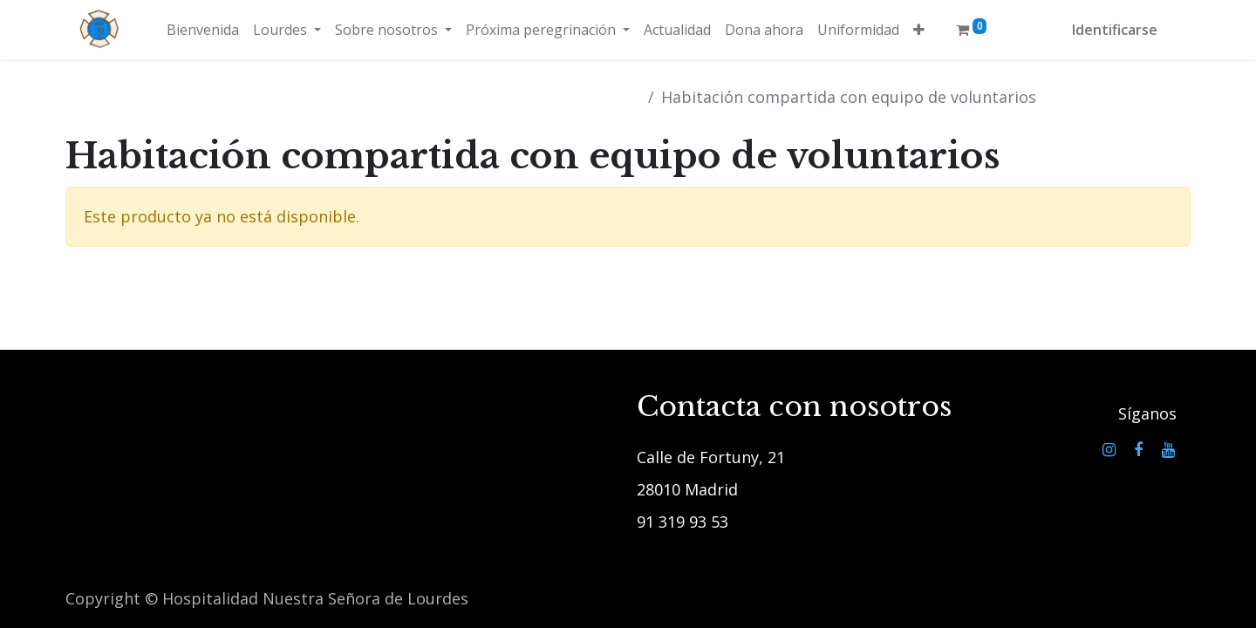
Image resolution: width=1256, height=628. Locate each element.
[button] (919, 29)
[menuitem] (203, 29)
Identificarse (1114, 29)
